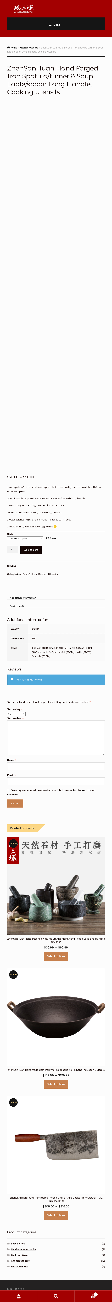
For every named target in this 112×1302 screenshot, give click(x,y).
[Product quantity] (12, 549)
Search (56, 1296)
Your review (15, 718)
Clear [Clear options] (53, 538)
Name (11, 760)
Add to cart (31, 549)
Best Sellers (29, 574)
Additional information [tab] (23, 597)
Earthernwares (19, 1266)
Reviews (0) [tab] (17, 606)
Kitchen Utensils (48, 574)
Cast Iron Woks (19, 1255)
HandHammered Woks (23, 1249)
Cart (86, 1294)
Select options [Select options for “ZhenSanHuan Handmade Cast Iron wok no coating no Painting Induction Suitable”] (56, 1084)
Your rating (15, 709)
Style (10, 534)
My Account (18, 1296)
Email (11, 775)
